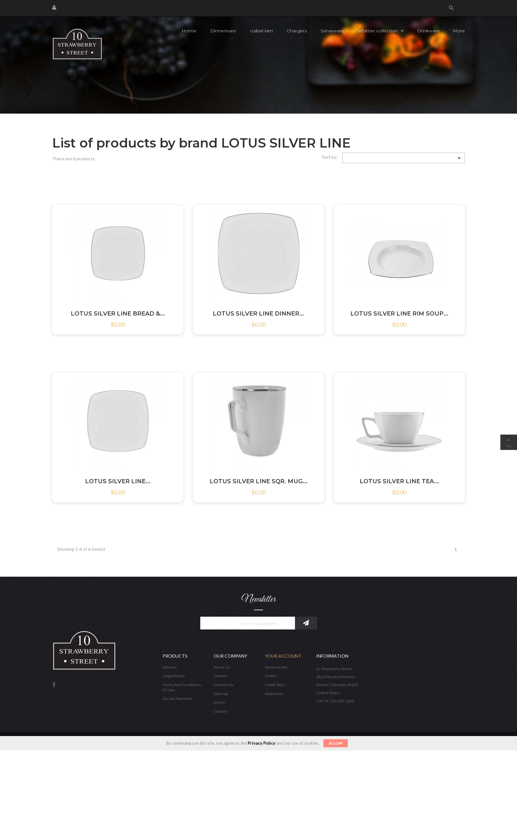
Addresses (274, 694)
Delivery (170, 667)
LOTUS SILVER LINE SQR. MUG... (258, 481)
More (459, 31)
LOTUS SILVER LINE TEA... (399, 481)
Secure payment (177, 698)
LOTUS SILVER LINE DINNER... (258, 313)
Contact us (223, 685)
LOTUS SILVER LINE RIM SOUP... (399, 313)
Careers (220, 676)
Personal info (276, 667)
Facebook (53, 685)
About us (222, 667)
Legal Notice (174, 676)
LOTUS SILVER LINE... (117, 481)
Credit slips (275, 685)
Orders (271, 676)
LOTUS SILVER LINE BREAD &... (118, 313)
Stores (219, 702)
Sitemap (221, 694)
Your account (283, 656)
